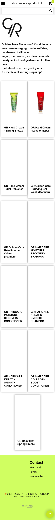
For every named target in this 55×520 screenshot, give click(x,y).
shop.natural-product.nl (27, 3)
